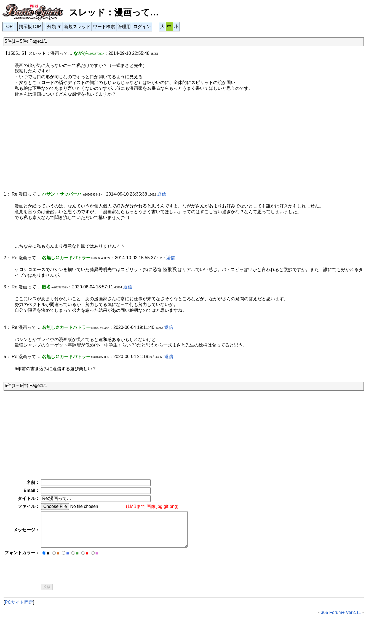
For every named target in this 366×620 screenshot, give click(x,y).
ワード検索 (104, 26)
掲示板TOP (30, 26)
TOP (8, 26)
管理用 (124, 26)
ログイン (142, 26)
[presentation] (83, 568)
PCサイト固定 (19, 602)
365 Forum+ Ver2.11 (341, 612)
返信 (161, 194)
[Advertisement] (169, 147)
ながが (80, 53)
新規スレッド (77, 26)
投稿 (46, 587)
